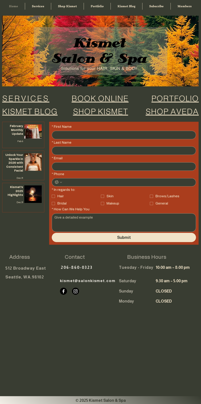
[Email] (122, 167)
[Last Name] (122, 151)
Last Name (61, 142)
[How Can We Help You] (124, 222)
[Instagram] (75, 291)
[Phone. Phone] (128, 182)
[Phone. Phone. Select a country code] (58, 182)
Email (57, 158)
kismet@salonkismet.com (88, 281)
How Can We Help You (70, 209)
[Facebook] (63, 291)
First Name (62, 126)
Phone (58, 174)
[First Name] (122, 135)
